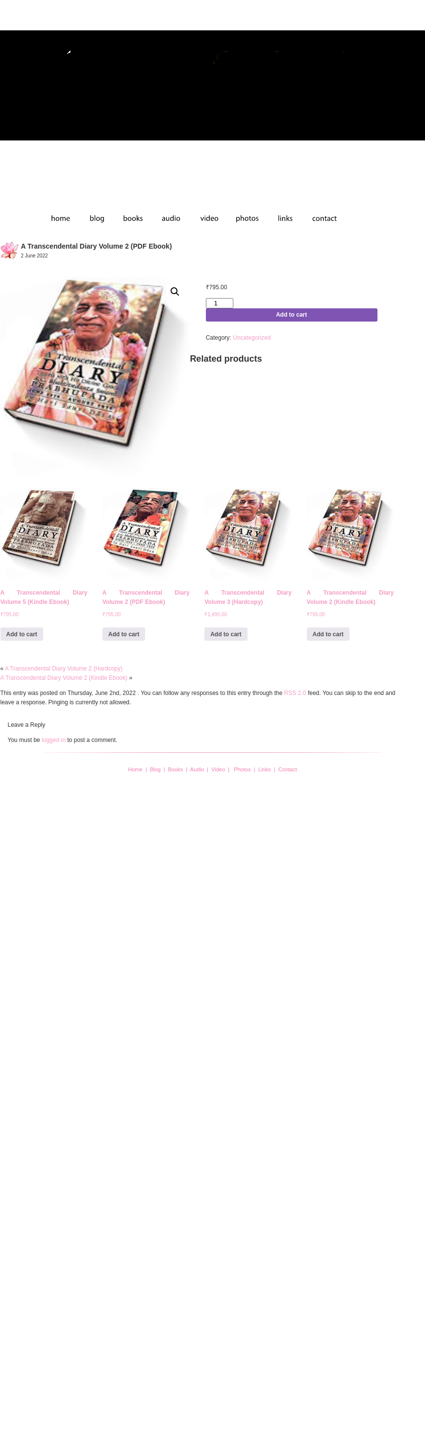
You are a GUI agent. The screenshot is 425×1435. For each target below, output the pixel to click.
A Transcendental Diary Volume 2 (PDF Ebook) (96, 246)
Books (175, 769)
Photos (242, 769)
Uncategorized (252, 337)
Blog (155, 769)
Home (135, 769)
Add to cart (291, 314)
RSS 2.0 (295, 693)
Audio (197, 769)
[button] (175, 292)
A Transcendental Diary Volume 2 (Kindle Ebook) (63, 677)
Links (264, 769)
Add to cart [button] (21, 634)
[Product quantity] (219, 303)
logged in (54, 740)
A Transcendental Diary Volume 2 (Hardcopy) (64, 668)
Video (218, 769)
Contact (287, 769)
